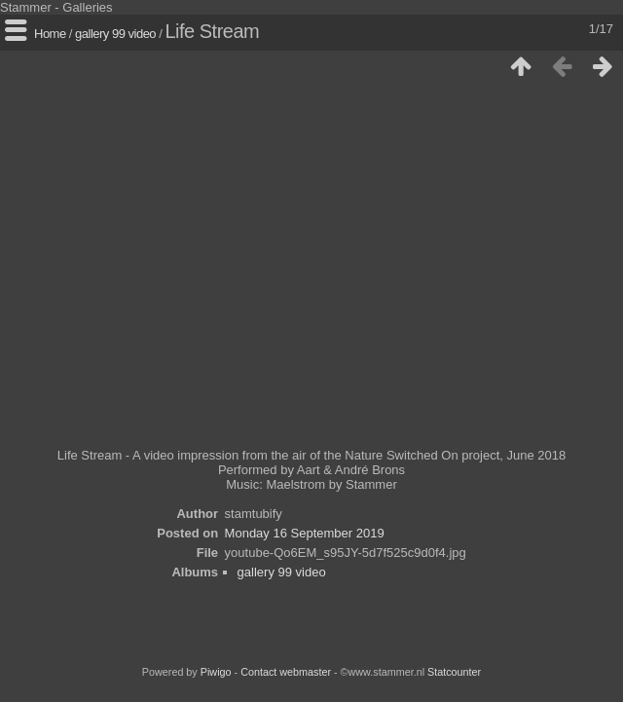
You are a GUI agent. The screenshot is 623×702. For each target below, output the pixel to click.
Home (50, 33)
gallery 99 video (115, 33)
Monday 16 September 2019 (305, 533)
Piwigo (216, 672)
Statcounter (454, 672)
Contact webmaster (285, 672)
